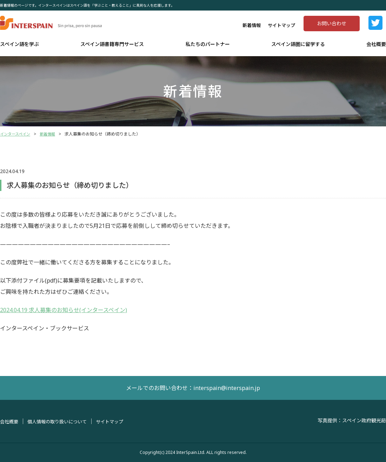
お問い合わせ (331, 23)
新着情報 (251, 25)
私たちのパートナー (208, 44)
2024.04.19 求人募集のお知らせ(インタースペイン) (63, 310)
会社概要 (376, 44)
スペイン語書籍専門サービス (112, 44)
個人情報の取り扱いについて (61, 421)
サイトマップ (281, 25)
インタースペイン (16, 134)
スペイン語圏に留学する (298, 44)
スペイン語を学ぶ (19, 44)
